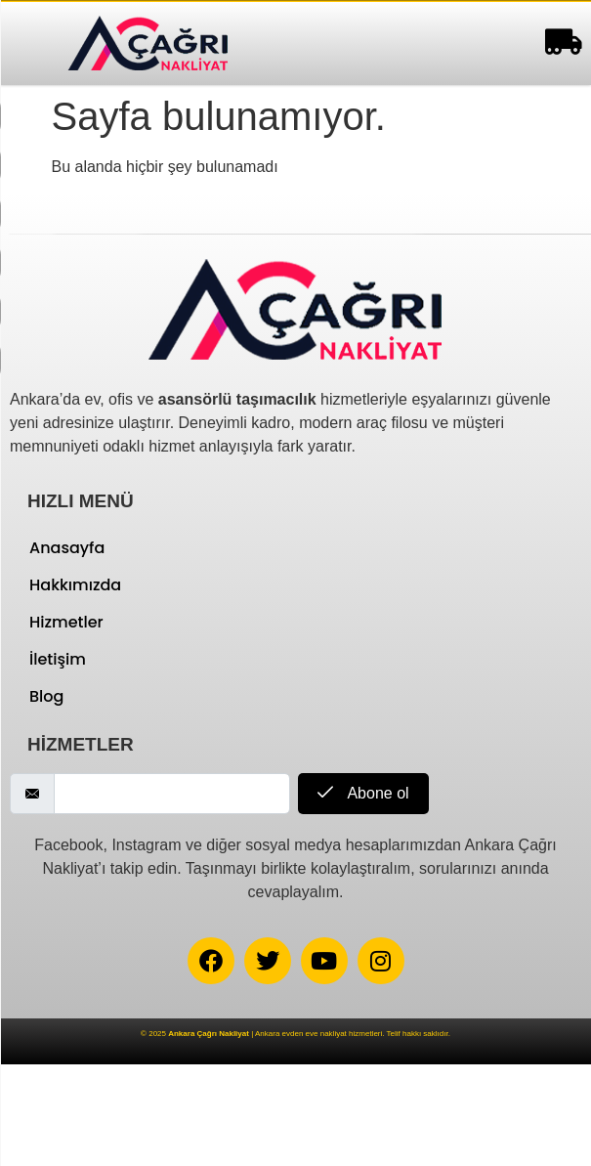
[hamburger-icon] (559, 43)
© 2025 (195, 1033)
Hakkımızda (75, 585)
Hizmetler (66, 622)
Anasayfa (67, 548)
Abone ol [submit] (363, 792)
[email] (172, 793)
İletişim (57, 659)
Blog (46, 696)
